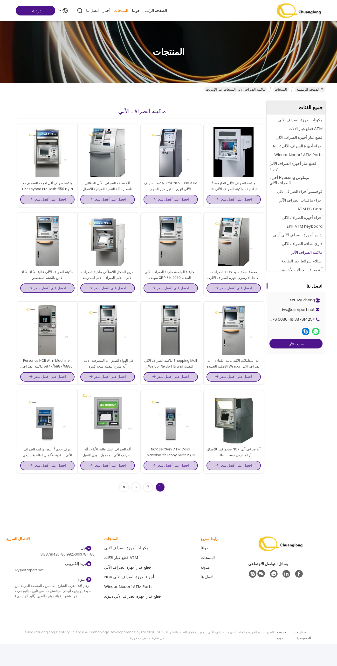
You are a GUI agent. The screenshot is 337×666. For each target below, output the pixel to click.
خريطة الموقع (281, 657)
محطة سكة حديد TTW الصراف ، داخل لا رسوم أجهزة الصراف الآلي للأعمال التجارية (233, 288)
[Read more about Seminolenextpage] (136, 509)
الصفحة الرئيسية (155, 10)
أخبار (106, 10)
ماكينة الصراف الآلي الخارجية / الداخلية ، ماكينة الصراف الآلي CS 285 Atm (234, 194)
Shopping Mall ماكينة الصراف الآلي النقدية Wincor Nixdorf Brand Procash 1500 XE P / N (170, 383)
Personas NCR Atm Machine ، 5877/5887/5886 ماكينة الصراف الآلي (47, 383)
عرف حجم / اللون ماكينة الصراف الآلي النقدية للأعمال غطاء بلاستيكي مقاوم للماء (47, 477)
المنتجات (121, 10)
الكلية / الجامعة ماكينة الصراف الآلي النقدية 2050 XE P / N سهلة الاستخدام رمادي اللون (170, 288)
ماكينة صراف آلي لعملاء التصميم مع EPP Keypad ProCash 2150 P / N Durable (47, 194)
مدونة (205, 589)
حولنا (136, 10)
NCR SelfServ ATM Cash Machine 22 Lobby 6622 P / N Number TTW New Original (171, 477)
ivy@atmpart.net (298, 309)
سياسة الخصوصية (303, 657)
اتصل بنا (92, 10)
